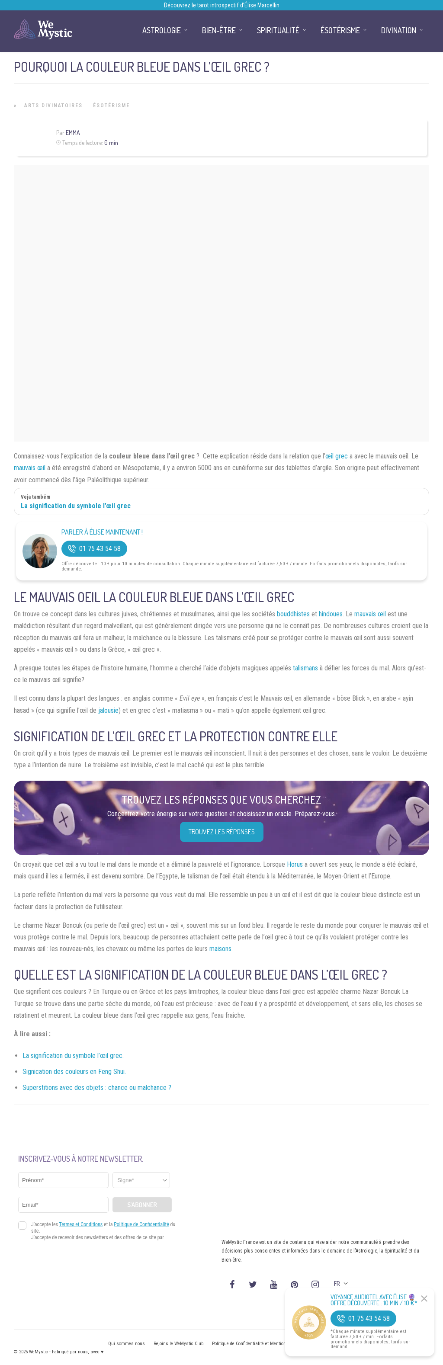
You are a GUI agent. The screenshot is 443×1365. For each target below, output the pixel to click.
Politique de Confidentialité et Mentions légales (258, 1343)
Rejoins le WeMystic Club (178, 1343)
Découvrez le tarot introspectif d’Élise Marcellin (221, 5)
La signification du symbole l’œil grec (76, 506)
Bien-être (219, 30)
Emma (73, 132)
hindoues (331, 614)
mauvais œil (29, 468)
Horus (295, 864)
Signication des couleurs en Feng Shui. (74, 1071)
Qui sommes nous (126, 1343)
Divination (398, 30)
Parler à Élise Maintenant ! (102, 532)
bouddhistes (293, 614)
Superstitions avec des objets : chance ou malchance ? (96, 1087)
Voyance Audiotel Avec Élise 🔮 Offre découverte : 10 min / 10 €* (374, 1300)
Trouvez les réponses (222, 831)
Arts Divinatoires (53, 106)
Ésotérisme (111, 106)
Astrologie (161, 30)
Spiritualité (278, 30)
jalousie (108, 710)
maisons (220, 949)
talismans (305, 668)
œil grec (336, 456)
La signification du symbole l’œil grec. (73, 1055)
